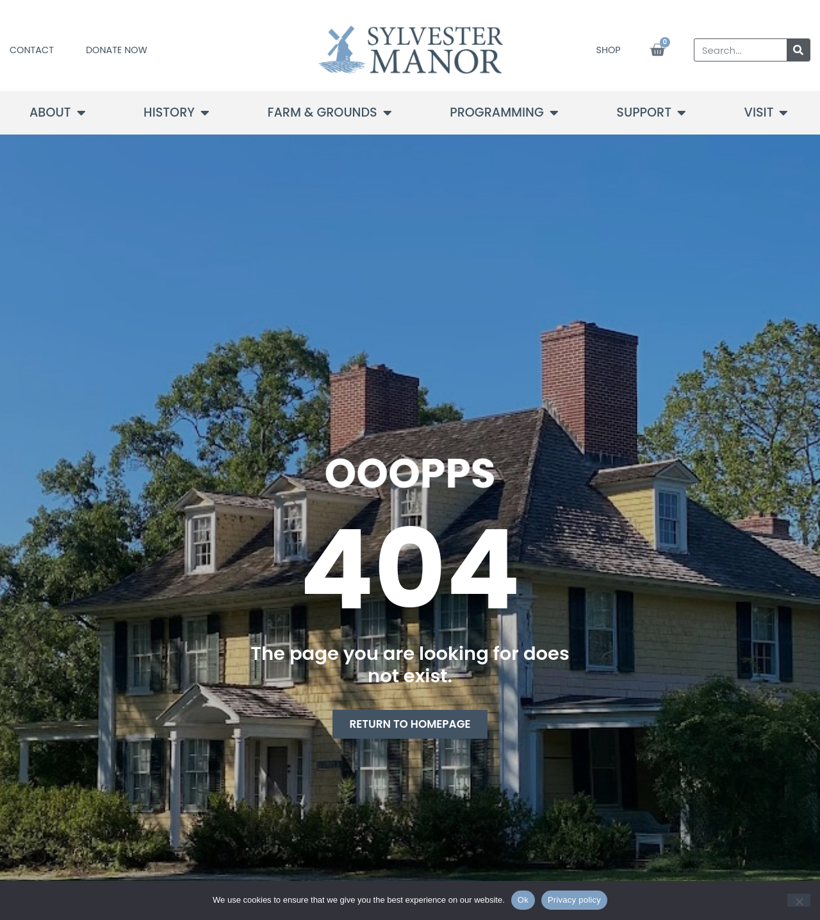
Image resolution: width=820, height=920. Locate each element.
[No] (798, 900)
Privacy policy (574, 900)
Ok (523, 900)
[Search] (798, 50)
